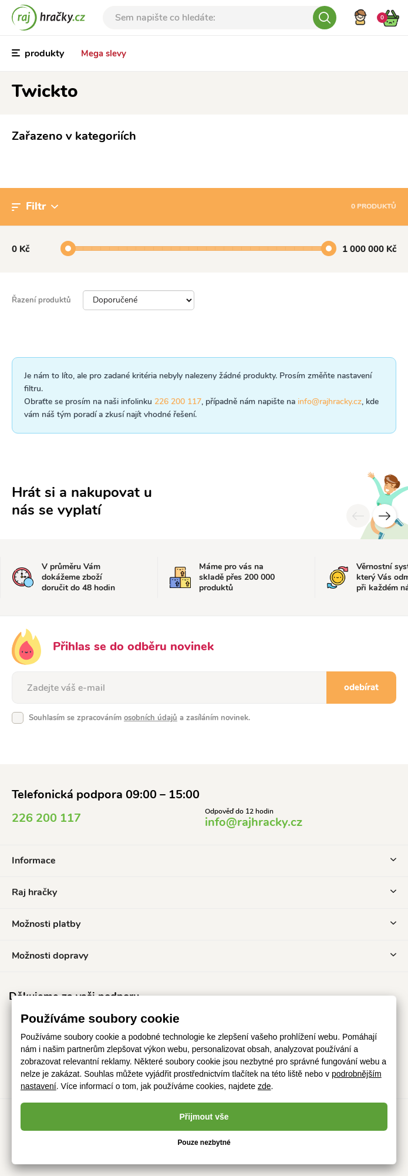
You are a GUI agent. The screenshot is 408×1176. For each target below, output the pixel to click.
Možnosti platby (204, 924)
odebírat (361, 687)
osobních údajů (150, 718)
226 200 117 (177, 401)
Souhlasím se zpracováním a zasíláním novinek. (139, 718)
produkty (38, 53)
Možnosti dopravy (204, 955)
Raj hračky (204, 892)
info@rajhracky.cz (330, 401)
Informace (204, 860)
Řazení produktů (41, 300)
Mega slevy (103, 53)
